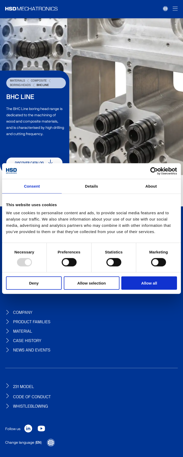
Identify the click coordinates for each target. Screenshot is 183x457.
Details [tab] (91, 186)
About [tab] (151, 186)
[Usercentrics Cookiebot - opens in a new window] (154, 171)
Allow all (149, 283)
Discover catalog (34, 162)
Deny (34, 283)
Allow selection (91, 283)
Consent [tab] (32, 186)
